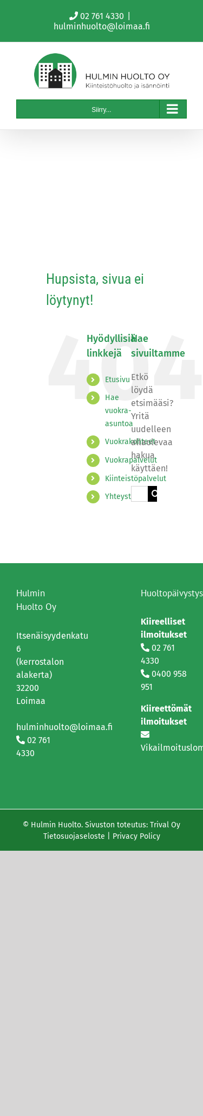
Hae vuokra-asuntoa (119, 410)
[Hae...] (139, 494)
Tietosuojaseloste (74, 836)
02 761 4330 (102, 16)
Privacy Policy (136, 836)
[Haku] (155, 494)
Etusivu (117, 379)
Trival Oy (165, 825)
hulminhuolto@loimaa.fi (102, 26)
